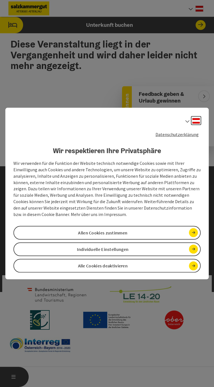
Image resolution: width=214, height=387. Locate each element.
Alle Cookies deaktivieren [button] (103, 266)
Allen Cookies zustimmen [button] (102, 232)
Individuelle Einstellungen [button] (102, 249)
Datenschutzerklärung (177, 134)
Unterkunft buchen (103, 25)
